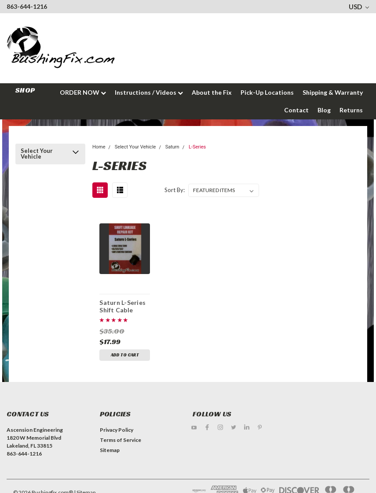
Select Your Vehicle (37, 153)
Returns (351, 110)
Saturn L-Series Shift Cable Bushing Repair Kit (122, 306)
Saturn (172, 147)
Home (99, 147)
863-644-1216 (27, 6)
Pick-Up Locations (267, 92)
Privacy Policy (116, 429)
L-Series (197, 147)
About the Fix (212, 92)
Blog (324, 110)
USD (359, 7)
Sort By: (174, 189)
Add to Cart (125, 355)
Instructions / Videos (149, 92)
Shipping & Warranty (333, 92)
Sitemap (110, 450)
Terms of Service (120, 440)
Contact (296, 110)
